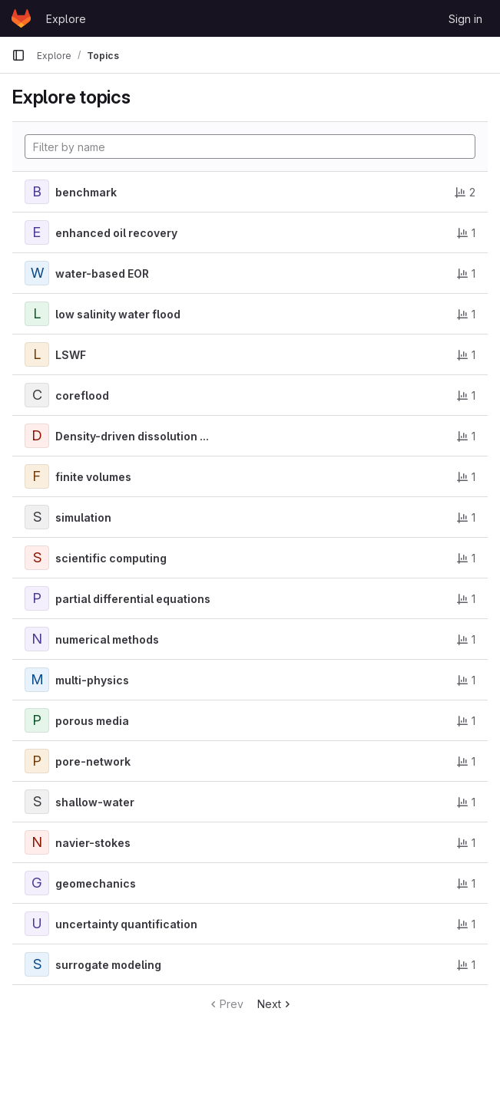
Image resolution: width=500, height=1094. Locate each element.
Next (275, 1003)
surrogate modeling (108, 964)
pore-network (93, 761)
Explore (66, 18)
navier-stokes (93, 842)
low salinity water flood (117, 314)
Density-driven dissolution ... (132, 436)
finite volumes (93, 476)
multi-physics (92, 680)
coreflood (82, 395)
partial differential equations (132, 598)
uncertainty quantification (126, 924)
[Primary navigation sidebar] (18, 55)
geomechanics (95, 883)
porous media (92, 720)
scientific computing (111, 558)
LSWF (70, 354)
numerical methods (107, 639)
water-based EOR (102, 273)
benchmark (86, 192)
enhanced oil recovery (116, 232)
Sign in (465, 18)
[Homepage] (21, 18)
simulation (83, 517)
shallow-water (94, 802)
